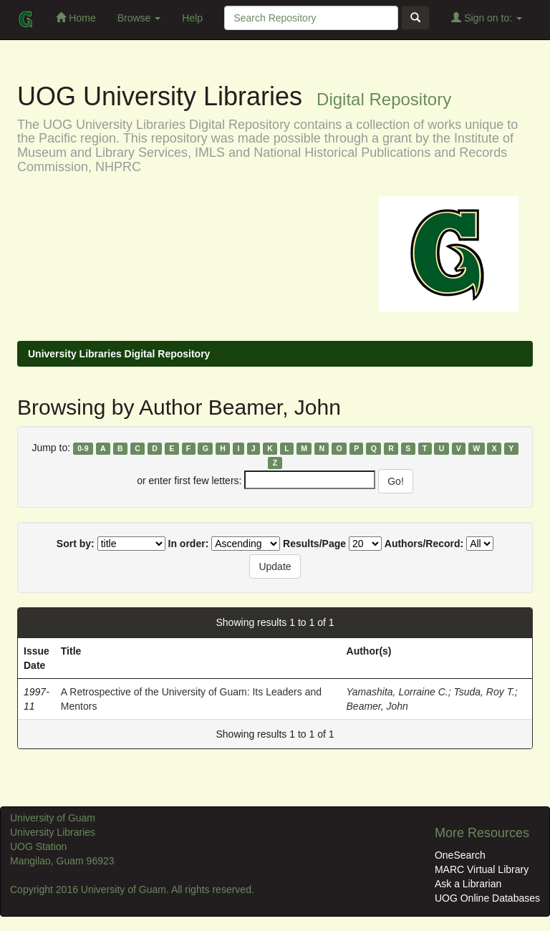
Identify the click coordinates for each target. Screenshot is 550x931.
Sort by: (76, 543)
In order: (188, 543)
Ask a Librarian (468, 883)
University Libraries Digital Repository (119, 354)
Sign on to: (486, 17)
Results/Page (314, 543)
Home (75, 17)
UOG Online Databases (487, 898)
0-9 (82, 448)
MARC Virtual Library (482, 869)
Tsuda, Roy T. (483, 692)
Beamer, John (377, 706)
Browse (139, 18)
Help (192, 18)
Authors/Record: (424, 543)
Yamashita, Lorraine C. (397, 692)
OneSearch (460, 855)
